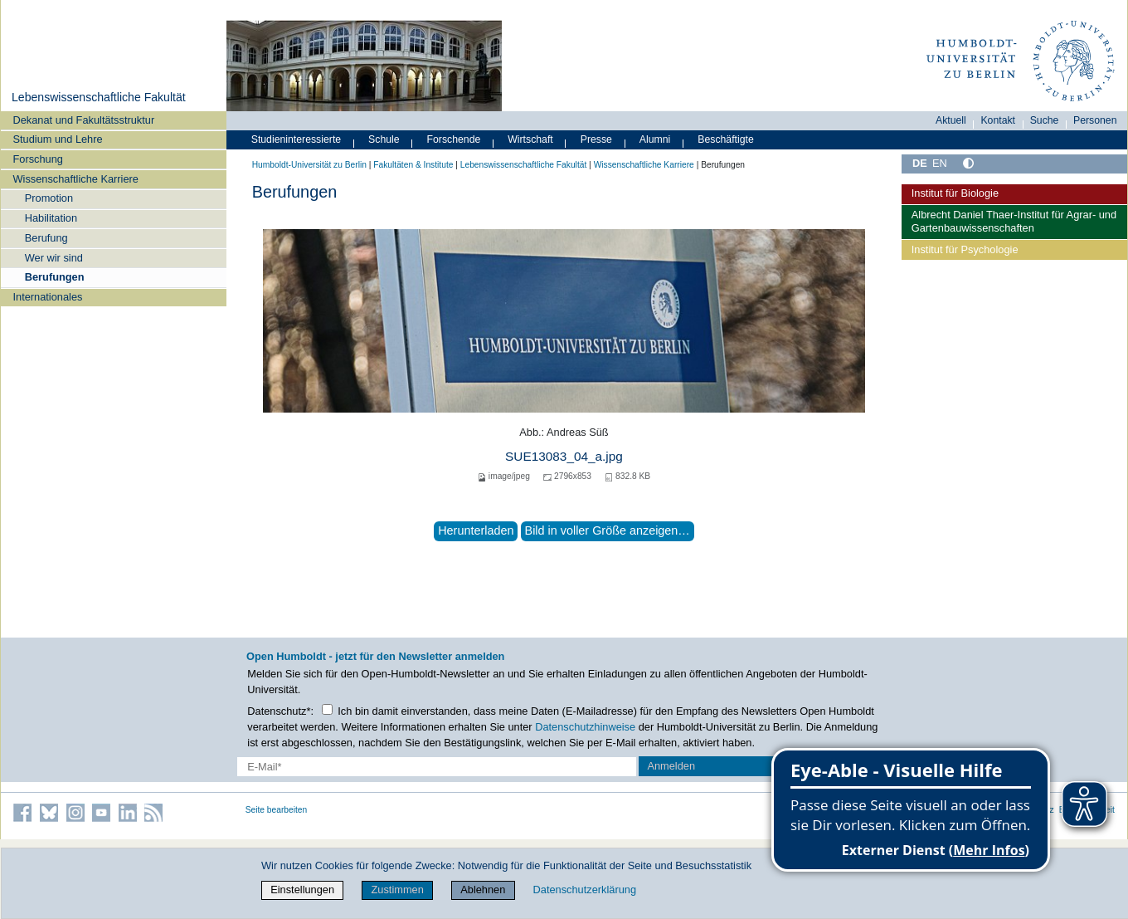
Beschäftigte (726, 139)
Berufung (46, 238)
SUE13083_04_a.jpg (564, 456)
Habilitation (51, 218)
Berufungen (55, 277)
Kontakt (997, 120)
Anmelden (671, 766)
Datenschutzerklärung (584, 889)
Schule (384, 139)
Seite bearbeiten (277, 809)
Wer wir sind (54, 258)
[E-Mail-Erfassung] (436, 766)
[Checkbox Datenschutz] (327, 709)
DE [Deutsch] (919, 163)
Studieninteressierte (296, 139)
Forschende (454, 139)
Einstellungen (302, 889)
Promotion (49, 198)
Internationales (47, 297)
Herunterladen (475, 530)
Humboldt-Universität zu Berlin (309, 164)
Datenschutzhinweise (585, 727)
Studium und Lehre (57, 139)
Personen (1095, 120)
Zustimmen (398, 889)
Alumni (655, 139)
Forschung (37, 159)
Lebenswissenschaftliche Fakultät (99, 97)
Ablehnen (482, 889)
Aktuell (951, 120)
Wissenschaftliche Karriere (75, 179)
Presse (596, 139)
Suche (1044, 120)
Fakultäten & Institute (413, 164)
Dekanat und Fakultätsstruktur (83, 120)
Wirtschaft (530, 139)
